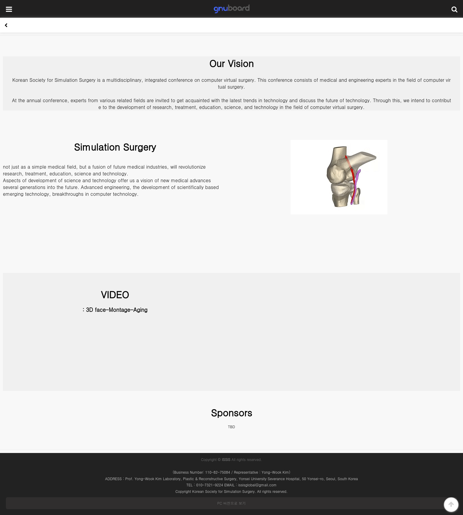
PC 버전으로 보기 (231, 503)
